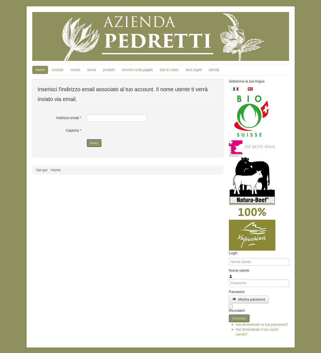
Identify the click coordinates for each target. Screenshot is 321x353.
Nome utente (239, 270)
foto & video (169, 70)
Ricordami (237, 310)
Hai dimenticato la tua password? (262, 324)
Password (237, 292)
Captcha (73, 130)
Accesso (239, 318)
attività (214, 70)
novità (75, 70)
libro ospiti (193, 70)
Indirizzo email (68, 118)
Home (40, 70)
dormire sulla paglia (137, 70)
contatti (57, 70)
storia (91, 70)
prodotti (109, 70)
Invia (94, 143)
